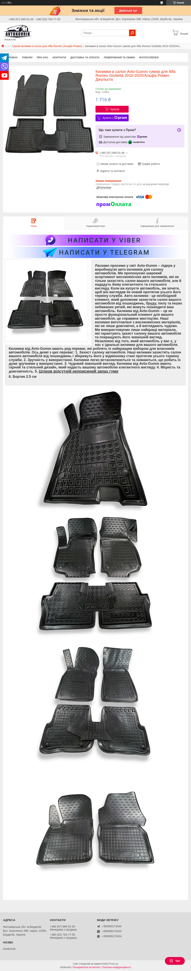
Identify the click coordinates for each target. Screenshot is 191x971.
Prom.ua (113, 963)
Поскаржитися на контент (86, 967)
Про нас (42, 57)
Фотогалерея (149, 57)
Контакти (59, 57)
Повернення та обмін (119, 57)
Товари (27, 57)
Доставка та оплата (84, 57)
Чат (175, 961)
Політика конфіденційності (116, 967)
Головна (11, 57)
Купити (115, 109)
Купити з (115, 118)
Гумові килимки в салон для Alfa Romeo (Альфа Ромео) (47, 46)
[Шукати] (132, 33)
